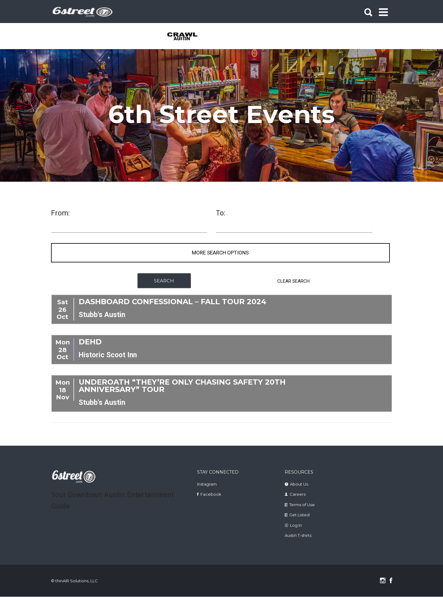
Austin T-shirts (298, 535)
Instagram (207, 484)
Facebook (210, 494)
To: (220, 213)
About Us (299, 484)
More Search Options (220, 253)
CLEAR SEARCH (293, 281)
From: (60, 213)
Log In (296, 525)
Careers (298, 494)
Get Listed (299, 515)
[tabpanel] (186, 36)
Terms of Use (302, 504)
